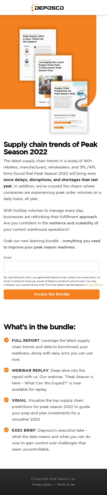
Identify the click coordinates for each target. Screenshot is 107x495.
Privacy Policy (94, 285)
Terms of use (66, 484)
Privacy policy (42, 484)
